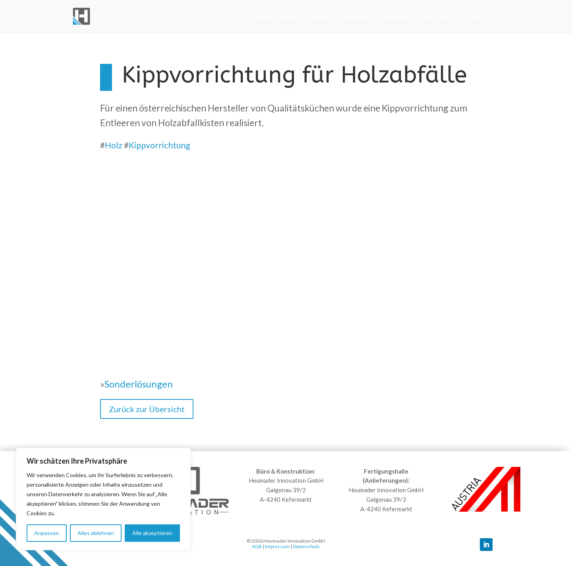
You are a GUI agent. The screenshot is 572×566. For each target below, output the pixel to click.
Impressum (277, 546)
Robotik (435, 16)
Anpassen (46, 533)
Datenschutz (306, 546)
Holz (113, 145)
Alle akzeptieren (152, 533)
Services (479, 16)
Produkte (397, 16)
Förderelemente (273, 16)
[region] (103, 499)
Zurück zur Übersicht (147, 409)
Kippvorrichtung (159, 145)
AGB (257, 546)
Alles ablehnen (95, 533)
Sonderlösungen (138, 383)
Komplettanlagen (341, 16)
